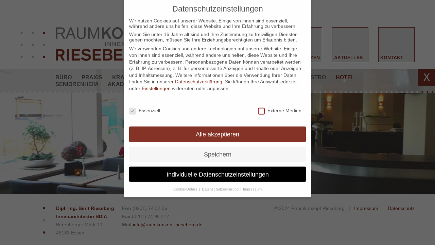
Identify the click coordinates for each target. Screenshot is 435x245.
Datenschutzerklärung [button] (221, 184)
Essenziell (144, 106)
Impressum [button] (252, 184)
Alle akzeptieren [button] (217, 129)
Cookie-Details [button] (185, 184)
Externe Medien (279, 106)
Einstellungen (156, 84)
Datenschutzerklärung (198, 77)
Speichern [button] (217, 149)
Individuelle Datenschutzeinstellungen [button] (218, 170)
